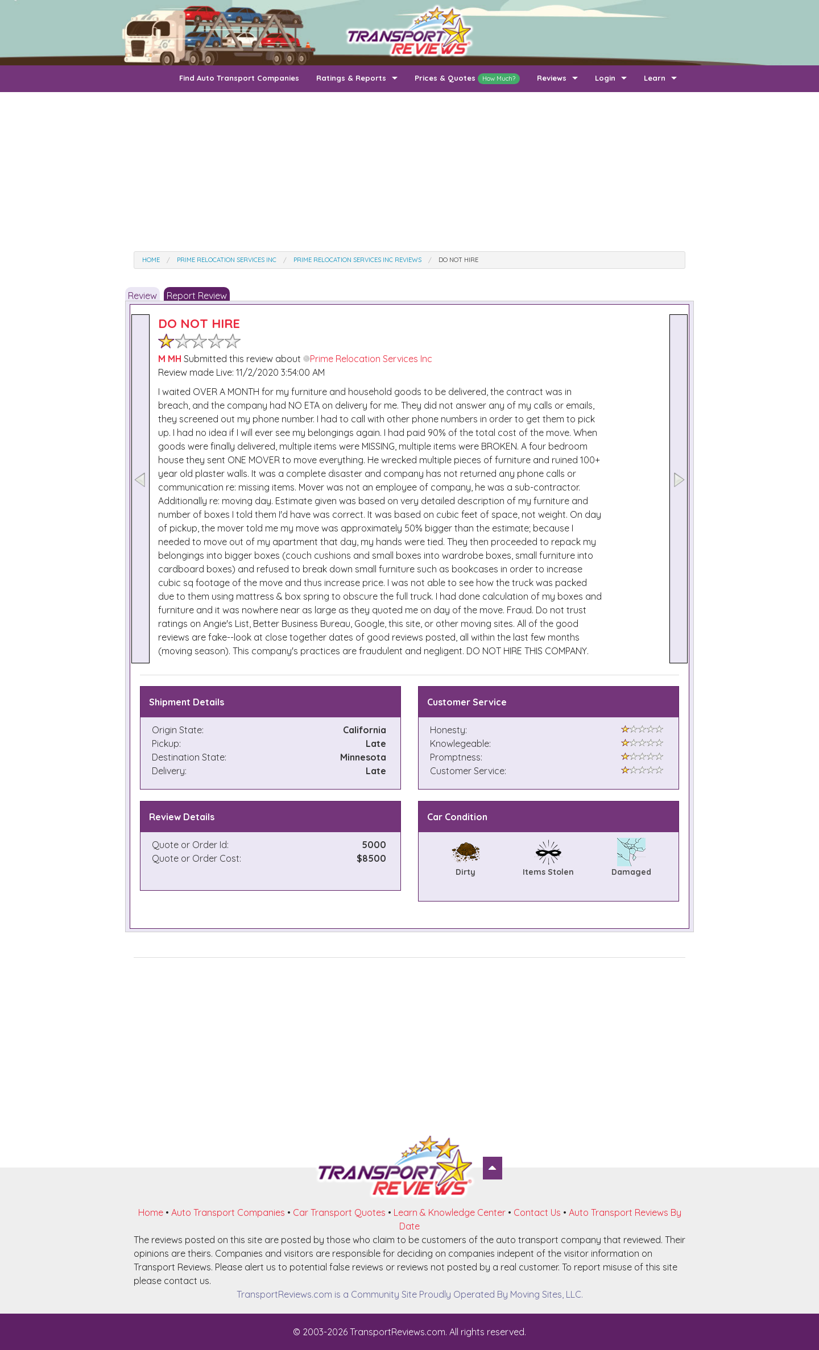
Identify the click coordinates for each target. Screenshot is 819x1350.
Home (150, 1212)
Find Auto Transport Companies (239, 77)
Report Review (197, 295)
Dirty (465, 872)
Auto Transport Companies (228, 1212)
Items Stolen (548, 872)
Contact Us (537, 1212)
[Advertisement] (409, 171)
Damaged (631, 872)
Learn (654, 77)
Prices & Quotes (467, 78)
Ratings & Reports (351, 77)
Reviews (551, 77)
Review (142, 295)
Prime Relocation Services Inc (367, 358)
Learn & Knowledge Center (450, 1212)
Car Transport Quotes (339, 1212)
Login (605, 77)
